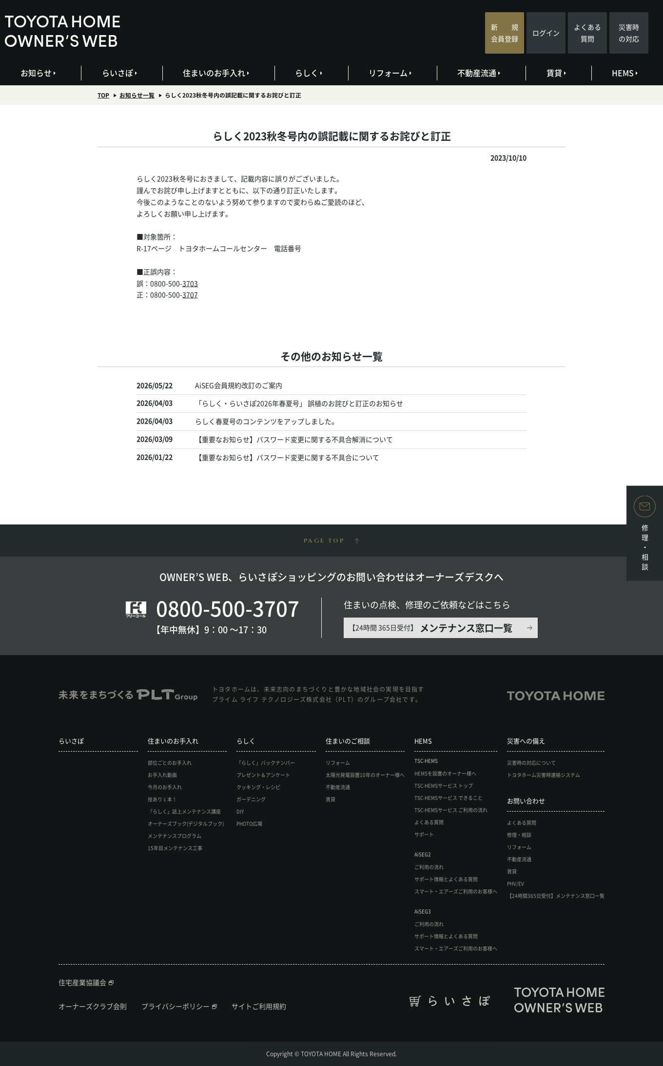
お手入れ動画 (162, 774)
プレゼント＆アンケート (263, 774)
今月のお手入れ (165, 787)
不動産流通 (479, 72)
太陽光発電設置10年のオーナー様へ (365, 774)
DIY (240, 811)
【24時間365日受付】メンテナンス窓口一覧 (555, 895)
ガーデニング (251, 799)
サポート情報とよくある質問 (446, 879)
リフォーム (390, 72)
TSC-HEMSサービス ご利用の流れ (451, 810)
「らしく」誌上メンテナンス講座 (184, 811)
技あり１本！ (162, 799)
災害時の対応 (629, 32)
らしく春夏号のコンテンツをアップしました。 (266, 421)
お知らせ (38, 72)
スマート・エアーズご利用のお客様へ (455, 891)
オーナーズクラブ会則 (92, 1006)
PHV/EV (515, 883)
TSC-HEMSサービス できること (448, 797)
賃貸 (556, 72)
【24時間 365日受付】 (430, 628)
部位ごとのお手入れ (170, 762)
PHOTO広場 (249, 823)
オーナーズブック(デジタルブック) (186, 823)
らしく (309, 72)
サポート (424, 834)
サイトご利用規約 (259, 1006)
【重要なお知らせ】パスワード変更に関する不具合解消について (294, 439)
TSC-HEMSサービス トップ (443, 785)
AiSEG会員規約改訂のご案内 (238, 385)
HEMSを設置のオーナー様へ (445, 773)
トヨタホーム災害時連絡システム (543, 774)
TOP (103, 95)
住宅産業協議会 (82, 982)
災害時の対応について (531, 762)
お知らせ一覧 (137, 95)
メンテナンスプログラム (174, 835)
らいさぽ (120, 72)
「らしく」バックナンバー (265, 762)
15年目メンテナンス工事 (175, 848)
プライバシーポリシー (175, 1006)
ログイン (546, 33)
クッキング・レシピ (258, 787)
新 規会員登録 (504, 32)
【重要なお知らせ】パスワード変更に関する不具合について (287, 457)
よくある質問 (587, 32)
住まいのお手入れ (216, 72)
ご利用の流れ (429, 867)
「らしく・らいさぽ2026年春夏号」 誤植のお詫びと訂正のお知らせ (299, 403)
